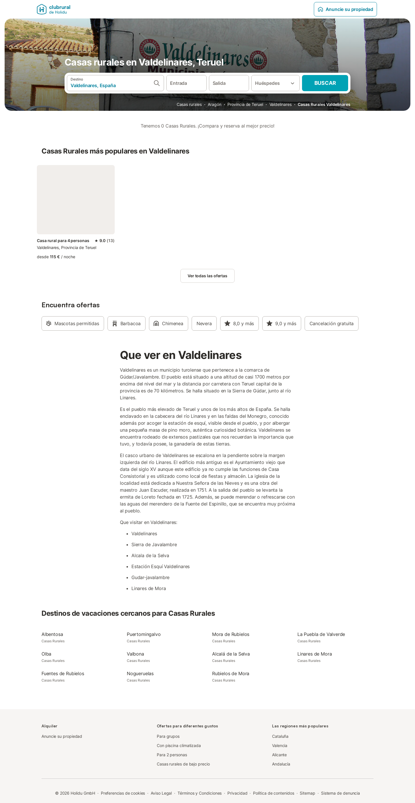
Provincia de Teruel (245, 104)
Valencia (279, 745)
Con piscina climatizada (179, 745)
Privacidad (237, 793)
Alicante (279, 754)
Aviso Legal (161, 793)
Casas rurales (189, 104)
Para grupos (168, 736)
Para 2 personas (172, 754)
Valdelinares (280, 104)
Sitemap (307, 793)
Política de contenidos (273, 793)
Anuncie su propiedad (345, 9)
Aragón (214, 104)
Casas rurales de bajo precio (183, 763)
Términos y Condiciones (200, 793)
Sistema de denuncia (340, 793)
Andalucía (281, 763)
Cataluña (280, 736)
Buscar (325, 83)
